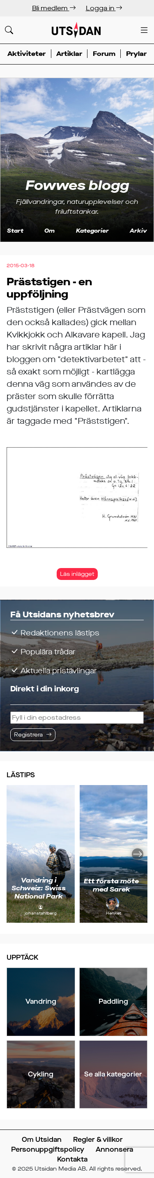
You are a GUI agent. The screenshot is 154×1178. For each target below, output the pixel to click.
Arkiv (138, 231)
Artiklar (69, 53)
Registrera (28, 735)
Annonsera (114, 1149)
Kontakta (72, 1159)
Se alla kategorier (113, 1074)
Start (15, 231)
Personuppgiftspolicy (47, 1149)
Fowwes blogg (77, 185)
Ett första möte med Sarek (111, 885)
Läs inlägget (77, 574)
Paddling (113, 1001)
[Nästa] (137, 854)
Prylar (136, 53)
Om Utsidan (42, 1139)
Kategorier (92, 231)
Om (49, 231)
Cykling (40, 1074)
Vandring (40, 1001)
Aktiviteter (26, 53)
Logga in (104, 8)
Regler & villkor (98, 1139)
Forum (104, 53)
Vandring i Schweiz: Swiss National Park (38, 888)
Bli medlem (54, 8)
